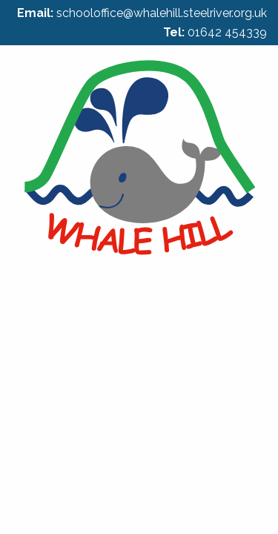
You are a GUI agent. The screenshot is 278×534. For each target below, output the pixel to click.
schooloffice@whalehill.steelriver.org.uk (161, 13)
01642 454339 (227, 32)
